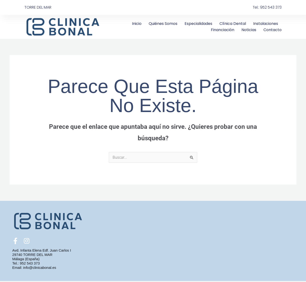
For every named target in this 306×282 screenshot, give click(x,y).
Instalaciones (265, 23)
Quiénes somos (163, 23)
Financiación (222, 30)
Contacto (272, 30)
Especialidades (198, 23)
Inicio (137, 23)
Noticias (248, 30)
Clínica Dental (232, 23)
